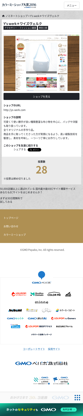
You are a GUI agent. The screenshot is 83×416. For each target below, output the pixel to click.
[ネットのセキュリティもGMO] (41, 409)
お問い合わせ (11, 226)
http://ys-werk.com (15, 109)
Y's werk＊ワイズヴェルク (23, 23)
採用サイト (54, 349)
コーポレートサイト (34, 349)
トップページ (11, 217)
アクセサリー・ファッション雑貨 (20, 27)
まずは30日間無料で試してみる (11, 199)
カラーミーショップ (15, 234)
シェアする (20, 149)
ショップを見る (41, 96)
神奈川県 (43, 27)
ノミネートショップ (15, 16)
